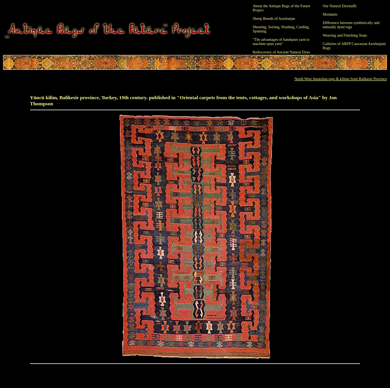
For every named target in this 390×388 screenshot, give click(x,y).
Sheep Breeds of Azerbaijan (274, 18)
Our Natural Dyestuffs (339, 6)
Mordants (330, 14)
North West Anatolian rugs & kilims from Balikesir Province (340, 79)
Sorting (273, 27)
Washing (287, 27)
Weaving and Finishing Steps (345, 35)
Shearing (260, 27)
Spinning (260, 31)
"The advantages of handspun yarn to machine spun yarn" (281, 41)
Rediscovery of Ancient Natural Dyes (281, 52)
